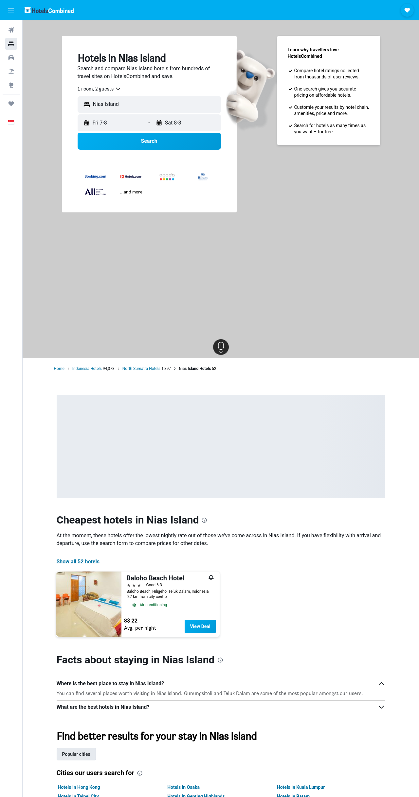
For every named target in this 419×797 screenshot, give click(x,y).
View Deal (200, 626)
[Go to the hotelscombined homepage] (49, 10)
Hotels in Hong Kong (79, 787)
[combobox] (99, 89)
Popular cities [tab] (76, 754)
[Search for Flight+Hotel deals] (11, 71)
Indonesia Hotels (87, 368)
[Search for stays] (11, 43)
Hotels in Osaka (183, 787)
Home (59, 368)
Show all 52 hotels (78, 561)
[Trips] (11, 103)
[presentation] (204, 520)
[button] (11, 10)
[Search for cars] (11, 57)
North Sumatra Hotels (141, 368)
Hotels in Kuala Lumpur (301, 787)
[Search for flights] (11, 30)
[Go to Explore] (11, 84)
